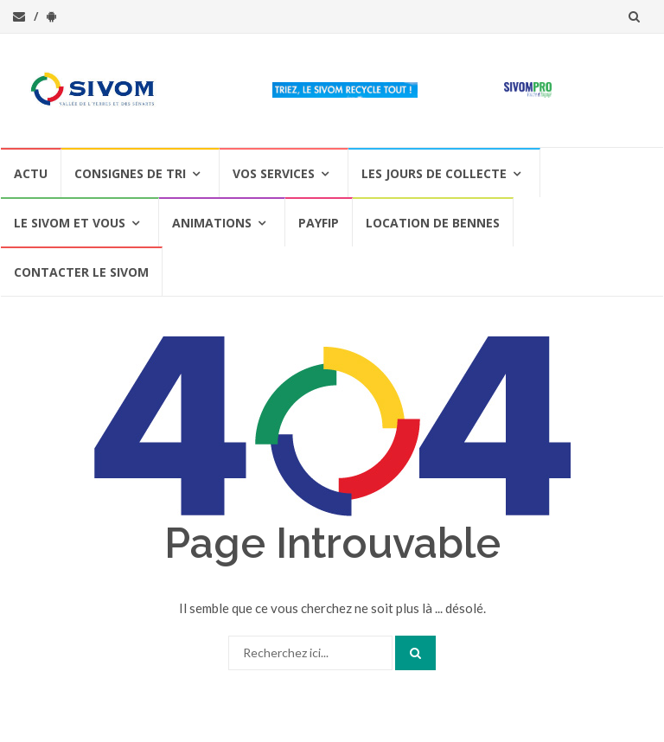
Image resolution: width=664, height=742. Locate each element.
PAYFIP (318, 222)
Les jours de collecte (434, 173)
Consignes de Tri (130, 173)
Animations (212, 222)
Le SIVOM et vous (69, 222)
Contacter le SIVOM (81, 272)
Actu (31, 173)
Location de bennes (433, 222)
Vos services (274, 173)
